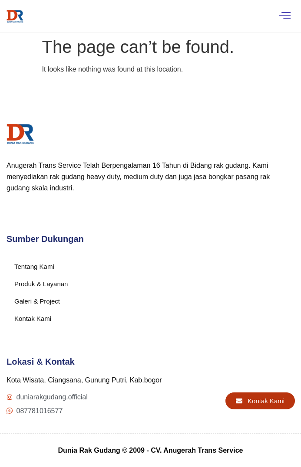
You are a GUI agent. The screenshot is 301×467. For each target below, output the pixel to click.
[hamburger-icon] (284, 16)
